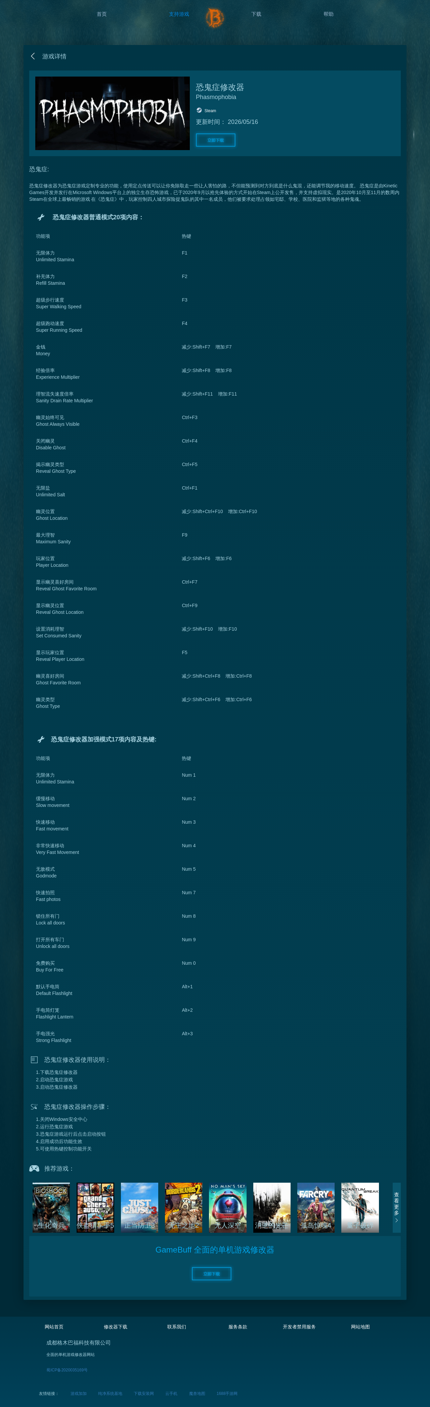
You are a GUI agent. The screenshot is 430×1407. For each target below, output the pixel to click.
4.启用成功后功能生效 (59, 1141)
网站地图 (360, 1326)
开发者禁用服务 (299, 1326)
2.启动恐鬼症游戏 (54, 1079)
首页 (102, 14)
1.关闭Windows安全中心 (61, 1119)
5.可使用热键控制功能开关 (64, 1148)
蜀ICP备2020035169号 (67, 1370)
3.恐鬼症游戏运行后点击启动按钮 (71, 1134)
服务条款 (237, 1326)
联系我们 (176, 1326)
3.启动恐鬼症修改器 (57, 1087)
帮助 (329, 14)
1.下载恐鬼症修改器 (57, 1072)
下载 (256, 14)
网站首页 (54, 1326)
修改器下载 (115, 1326)
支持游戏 (179, 14)
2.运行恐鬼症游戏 (54, 1126)
